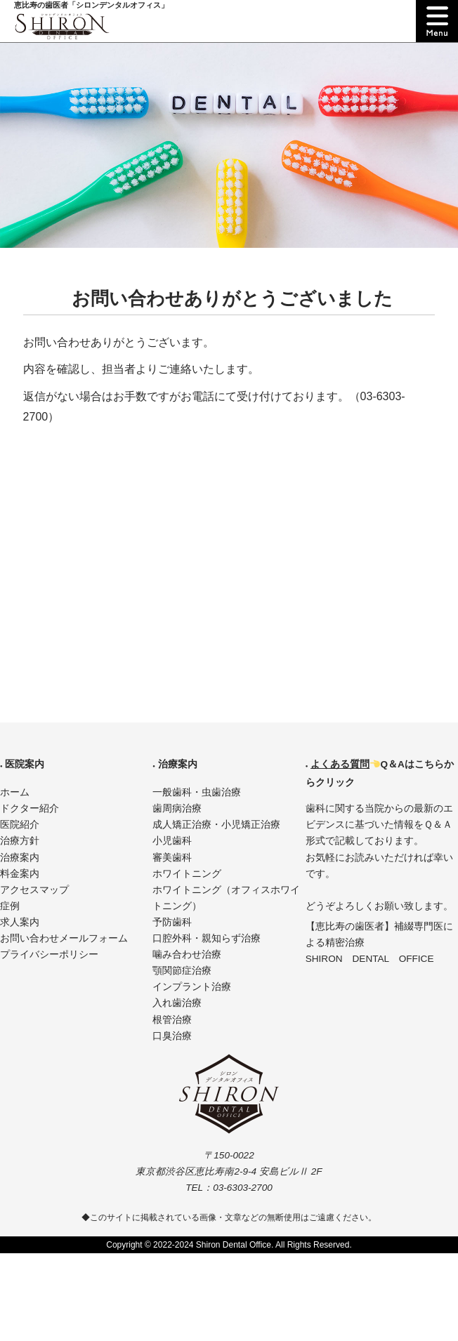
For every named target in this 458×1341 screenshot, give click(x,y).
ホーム (15, 792)
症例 (10, 906)
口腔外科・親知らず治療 (206, 938)
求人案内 (19, 922)
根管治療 (172, 1020)
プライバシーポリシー (49, 954)
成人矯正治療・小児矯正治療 (216, 824)
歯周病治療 (177, 808)
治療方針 (19, 840)
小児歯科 (172, 840)
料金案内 (19, 873)
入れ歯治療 (177, 1003)
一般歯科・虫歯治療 (196, 792)
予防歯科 (172, 922)
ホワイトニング (186, 873)
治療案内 (19, 857)
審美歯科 (172, 857)
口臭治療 (172, 1036)
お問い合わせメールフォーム (64, 938)
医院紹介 (19, 824)
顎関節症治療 (181, 970)
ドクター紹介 (29, 808)
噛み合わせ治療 (186, 954)
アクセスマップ (34, 890)
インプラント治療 (191, 987)
